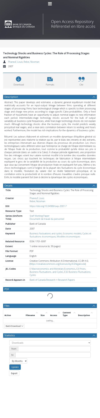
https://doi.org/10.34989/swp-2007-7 (48, 206)
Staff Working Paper (39, 215)
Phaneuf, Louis (15, 61)
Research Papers (66, 279)
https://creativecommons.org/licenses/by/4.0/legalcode (57, 263)
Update (15, 367)
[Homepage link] (50, 23)
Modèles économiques (68, 236)
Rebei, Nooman (31, 61)
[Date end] (53, 355)
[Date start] (54, 348)
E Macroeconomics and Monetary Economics (52, 268)
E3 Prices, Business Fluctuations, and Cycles (58, 270)
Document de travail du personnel (47, 218)
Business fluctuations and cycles (46, 233)
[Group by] (50, 342)
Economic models (72, 233)
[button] (50, 80)
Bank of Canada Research (43, 279)
